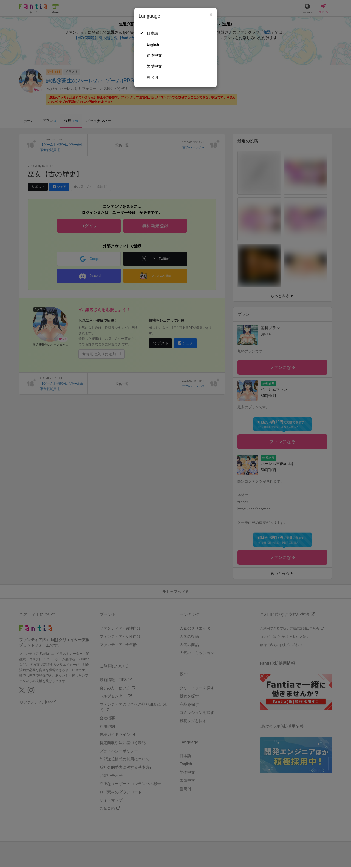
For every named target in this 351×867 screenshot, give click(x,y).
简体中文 (154, 55)
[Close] (211, 15)
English (153, 44)
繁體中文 (154, 66)
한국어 (152, 77)
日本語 (152, 33)
